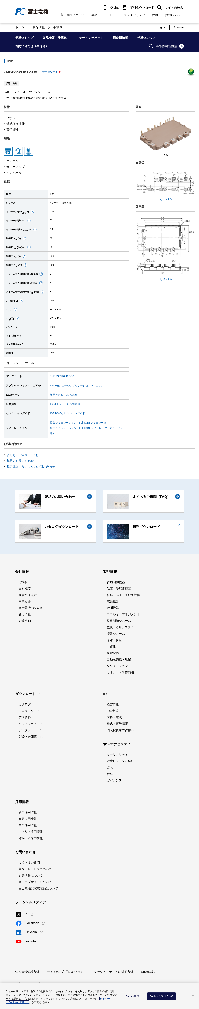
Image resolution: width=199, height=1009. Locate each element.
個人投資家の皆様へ (120, 730)
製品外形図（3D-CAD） (64, 394)
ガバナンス (114, 780)
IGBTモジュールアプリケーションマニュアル (77, 385)
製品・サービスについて (35, 869)
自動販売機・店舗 (119, 659)
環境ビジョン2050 (119, 761)
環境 (110, 767)
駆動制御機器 (116, 582)
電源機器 (113, 601)
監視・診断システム (120, 627)
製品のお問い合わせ (20, 460)
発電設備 (113, 653)
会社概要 (25, 588)
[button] (32, 211)
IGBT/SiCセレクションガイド (67, 413)
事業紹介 (25, 601)
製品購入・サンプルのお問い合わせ (30, 466)
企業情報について (31, 875)
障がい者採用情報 (31, 838)
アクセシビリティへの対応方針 (112, 971)
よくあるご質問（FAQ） (23, 455)
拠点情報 (25, 614)
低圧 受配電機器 (119, 588)
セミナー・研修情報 (120, 672)
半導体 (111, 646)
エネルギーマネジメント (123, 614)
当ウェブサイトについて (35, 882)
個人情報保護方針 (27, 971)
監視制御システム (119, 620)
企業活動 (25, 620)
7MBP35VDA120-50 (62, 376)
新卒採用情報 (28, 812)
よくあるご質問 (29, 862)
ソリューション (117, 665)
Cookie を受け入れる (162, 996)
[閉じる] (193, 995)
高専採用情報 (28, 818)
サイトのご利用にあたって (65, 971)
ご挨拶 (23, 582)
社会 (110, 774)
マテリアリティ (117, 754)
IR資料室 (113, 710)
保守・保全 (114, 640)
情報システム (116, 633)
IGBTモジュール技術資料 (65, 404)
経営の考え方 (28, 595)
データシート (50, 71)
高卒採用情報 (28, 825)
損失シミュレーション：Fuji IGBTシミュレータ (78, 422)
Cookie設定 (149, 971)
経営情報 (113, 704)
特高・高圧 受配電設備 (123, 595)
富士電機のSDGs (30, 607)
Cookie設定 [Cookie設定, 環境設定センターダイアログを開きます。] (132, 996)
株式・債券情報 (117, 723)
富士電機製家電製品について (38, 888)
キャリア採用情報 (31, 831)
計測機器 (113, 607)
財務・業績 (114, 717)
